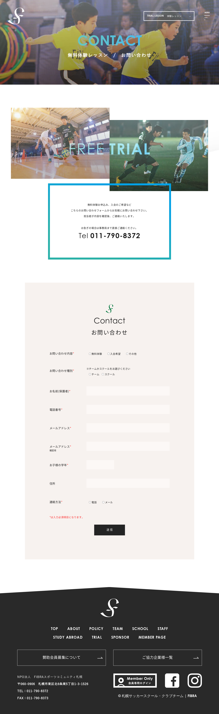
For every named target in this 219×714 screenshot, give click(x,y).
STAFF (163, 629)
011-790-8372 (115, 236)
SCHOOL (140, 629)
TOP (54, 629)
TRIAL (97, 638)
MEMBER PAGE (152, 638)
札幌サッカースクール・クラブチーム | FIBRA (159, 696)
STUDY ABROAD (67, 638)
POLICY (96, 629)
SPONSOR (120, 638)
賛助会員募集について (72, 657)
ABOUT (73, 629)
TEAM (118, 629)
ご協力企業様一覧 (170, 657)
